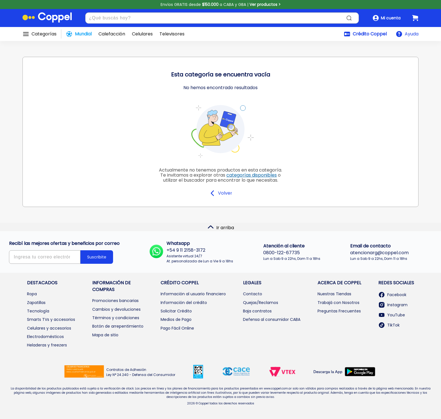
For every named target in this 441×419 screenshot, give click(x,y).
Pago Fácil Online (177, 328)
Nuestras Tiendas (334, 294)
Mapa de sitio (105, 335)
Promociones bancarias (115, 300)
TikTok (389, 325)
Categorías (44, 34)
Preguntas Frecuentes (339, 311)
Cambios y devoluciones (116, 309)
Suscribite (96, 257)
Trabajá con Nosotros (338, 302)
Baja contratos (257, 311)
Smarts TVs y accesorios (51, 319)
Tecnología (38, 311)
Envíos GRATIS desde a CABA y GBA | (221, 4)
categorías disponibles (251, 175)
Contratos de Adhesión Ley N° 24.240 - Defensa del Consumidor (140, 372)
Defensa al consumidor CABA (271, 319)
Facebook (392, 294)
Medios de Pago (176, 319)
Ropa (32, 294)
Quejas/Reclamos (260, 302)
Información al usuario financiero (193, 294)
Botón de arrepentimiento (117, 326)
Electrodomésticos (45, 336)
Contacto (252, 294)
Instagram (393, 304)
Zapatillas (36, 302)
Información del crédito (184, 302)
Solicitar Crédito (176, 311)
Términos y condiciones (115, 318)
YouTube (391, 315)
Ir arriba (220, 227)
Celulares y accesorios (49, 328)
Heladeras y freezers (47, 345)
